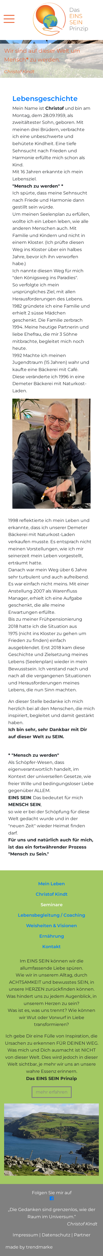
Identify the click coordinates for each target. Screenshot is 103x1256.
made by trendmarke (29, 1247)
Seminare (52, 904)
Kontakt (51, 946)
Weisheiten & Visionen (51, 925)
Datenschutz (56, 1235)
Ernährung (51, 936)
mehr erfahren (52, 1092)
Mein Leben (51, 883)
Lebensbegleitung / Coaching (51, 915)
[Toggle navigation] (16, 19)
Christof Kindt (52, 894)
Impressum (26, 1235)
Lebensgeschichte (45, 98)
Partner (82, 1235)
